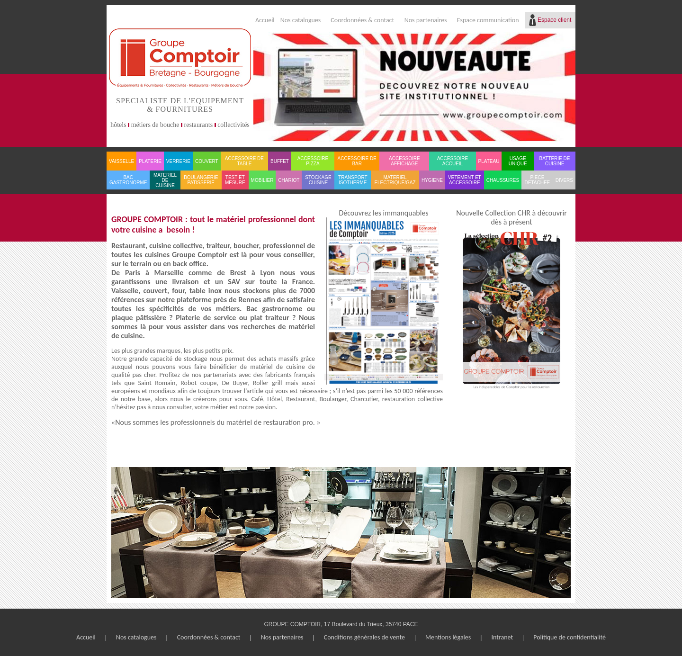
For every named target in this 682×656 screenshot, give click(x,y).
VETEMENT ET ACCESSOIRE (464, 180)
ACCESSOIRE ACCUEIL (452, 161)
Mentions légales (448, 637)
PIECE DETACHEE (537, 180)
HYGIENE (432, 180)
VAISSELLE (121, 161)
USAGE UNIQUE (518, 161)
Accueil (265, 20)
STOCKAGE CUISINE (318, 180)
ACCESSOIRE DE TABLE (244, 161)
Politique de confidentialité (569, 637)
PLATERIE (150, 161)
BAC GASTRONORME (128, 180)
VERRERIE (178, 161)
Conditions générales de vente (364, 637)
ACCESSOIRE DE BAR (357, 161)
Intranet (502, 637)
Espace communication (488, 20)
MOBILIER (262, 180)
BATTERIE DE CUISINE (554, 161)
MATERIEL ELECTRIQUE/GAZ (394, 180)
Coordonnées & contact (362, 20)
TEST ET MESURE (235, 180)
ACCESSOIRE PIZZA (313, 161)
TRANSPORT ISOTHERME (353, 180)
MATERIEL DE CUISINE (165, 180)
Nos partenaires (425, 20)
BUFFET (279, 161)
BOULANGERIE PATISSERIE (201, 180)
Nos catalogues (300, 20)
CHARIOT (288, 180)
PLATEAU (489, 161)
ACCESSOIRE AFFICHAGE (404, 161)
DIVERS (564, 180)
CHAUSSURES (502, 180)
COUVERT (206, 161)
